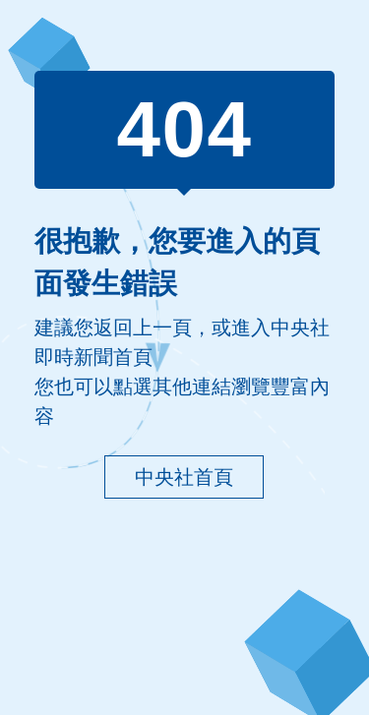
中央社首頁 (184, 477)
